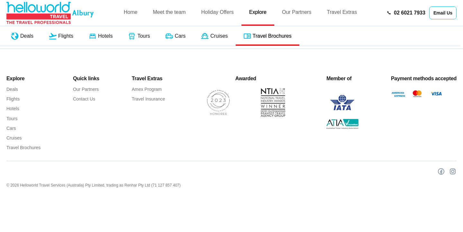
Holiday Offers (217, 12)
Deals (12, 89)
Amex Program (147, 89)
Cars (11, 128)
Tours (11, 118)
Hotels (12, 108)
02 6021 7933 (406, 12)
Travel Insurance (148, 99)
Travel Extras (342, 12)
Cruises (14, 137)
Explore (258, 12)
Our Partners (297, 12)
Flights (13, 99)
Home (131, 12)
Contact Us (84, 99)
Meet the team (169, 12)
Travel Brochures (23, 147)
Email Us (442, 12)
